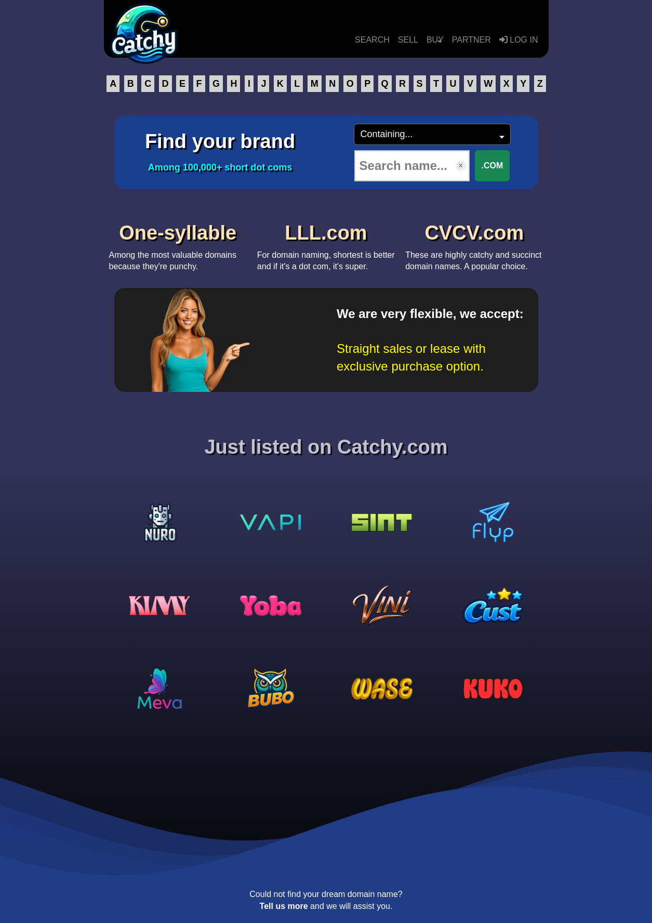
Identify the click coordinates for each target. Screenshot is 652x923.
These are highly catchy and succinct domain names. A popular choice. (474, 244)
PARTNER (471, 39)
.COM (492, 165)
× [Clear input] (460, 165)
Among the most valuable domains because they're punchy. (178, 244)
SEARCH (372, 39)
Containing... (387, 134)
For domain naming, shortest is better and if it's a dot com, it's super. (326, 244)
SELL (408, 39)
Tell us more (284, 906)
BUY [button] (435, 39)
